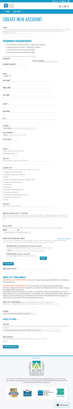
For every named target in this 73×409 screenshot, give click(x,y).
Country (5, 126)
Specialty (6, 204)
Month (5, 230)
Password (6, 59)
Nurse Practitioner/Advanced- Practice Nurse (19, 179)
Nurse (6, 177)
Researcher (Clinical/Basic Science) (16, 195)
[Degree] (10, 153)
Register (63, 1)
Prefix (5, 74)
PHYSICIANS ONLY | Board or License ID (18, 254)
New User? (17, 11)
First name (6, 80)
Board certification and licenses (14, 238)
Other (6, 200)
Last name (6, 95)
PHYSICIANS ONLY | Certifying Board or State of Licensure (24, 246)
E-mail (5, 28)
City (4, 118)
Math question (7, 337)
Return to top (36, 358)
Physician (7, 187)
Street (5, 104)
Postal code (7, 139)
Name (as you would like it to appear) (15, 213)
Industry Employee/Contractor (14, 174)
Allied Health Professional (13, 172)
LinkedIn (65, 6)
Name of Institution (9, 269)
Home (8, 11)
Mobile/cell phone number (14, 277)
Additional (6, 111)
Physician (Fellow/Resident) (13, 190)
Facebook (60, 6)
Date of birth (7, 226)
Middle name (7, 88)
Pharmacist (8, 184)
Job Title (6, 158)
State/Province (8, 133)
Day (18, 230)
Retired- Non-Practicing (12, 197)
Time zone (6, 324)
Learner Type (7, 168)
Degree (5, 149)
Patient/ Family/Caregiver (13, 182)
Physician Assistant (11, 192)
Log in (56, 1)
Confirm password (9, 64)
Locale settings (9, 319)
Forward (68, 6)
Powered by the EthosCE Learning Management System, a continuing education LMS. (62, 405)
